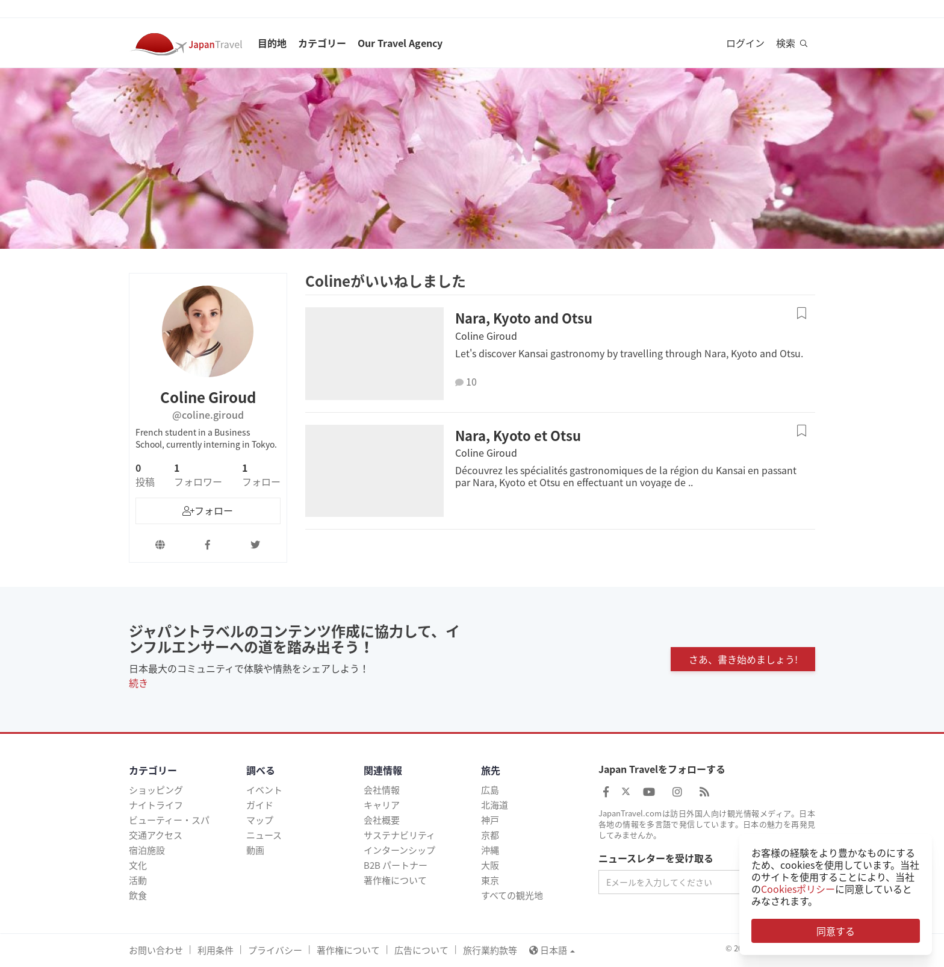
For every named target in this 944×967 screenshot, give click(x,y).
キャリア (382, 805)
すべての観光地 (512, 895)
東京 (490, 880)
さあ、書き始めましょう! (743, 659)
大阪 (490, 865)
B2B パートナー (395, 865)
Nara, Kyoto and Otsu (523, 318)
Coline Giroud (486, 335)
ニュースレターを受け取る (655, 858)
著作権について (395, 880)
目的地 (272, 43)
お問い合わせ (156, 950)
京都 (490, 835)
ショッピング (156, 789)
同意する (835, 931)
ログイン (745, 43)
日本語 (552, 950)
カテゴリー (322, 43)
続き (138, 682)
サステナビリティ (399, 835)
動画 (255, 850)
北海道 (494, 805)
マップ (259, 820)
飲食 (138, 895)
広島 (490, 789)
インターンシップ (399, 850)
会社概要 (382, 820)
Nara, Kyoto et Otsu (518, 435)
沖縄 (490, 850)
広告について (421, 950)
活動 (138, 880)
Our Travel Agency (400, 43)
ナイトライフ (156, 805)
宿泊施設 (147, 850)
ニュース (264, 835)
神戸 (490, 820)
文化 (138, 865)
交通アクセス (155, 835)
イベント (264, 789)
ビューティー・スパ (169, 820)
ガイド (259, 805)
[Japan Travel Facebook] (605, 791)
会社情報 (382, 789)
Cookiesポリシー (798, 888)
